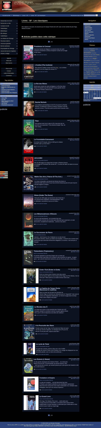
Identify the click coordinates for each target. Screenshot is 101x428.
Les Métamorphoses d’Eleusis (45, 214)
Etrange (88, 50)
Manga (91, 60)
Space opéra (90, 72)
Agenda (9, 58)
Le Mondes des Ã (40, 307)
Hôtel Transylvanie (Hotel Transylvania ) (7, 102)
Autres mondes (88, 27)
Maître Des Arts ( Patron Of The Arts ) (48, 177)
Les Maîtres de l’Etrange (7, 38)
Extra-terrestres (88, 29)
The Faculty (4, 103)
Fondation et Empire (47, 378)
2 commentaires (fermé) (40, 234)
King (57, 67)
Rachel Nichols (40, 102)
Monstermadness (75, 344)
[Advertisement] (8, 140)
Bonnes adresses (5, 46)
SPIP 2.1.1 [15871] (20, 425)
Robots (86, 39)
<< (85, 85)
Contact (9, 71)
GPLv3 (53, 425)
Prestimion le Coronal (42, 46)
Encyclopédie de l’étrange (7, 48)
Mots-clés (8, 60)
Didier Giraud (76, 251)
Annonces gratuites (6, 43)
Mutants (87, 33)
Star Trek (96, 72)
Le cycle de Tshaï (42, 344)
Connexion (9, 75)
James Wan (4, 98)
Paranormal (87, 36)
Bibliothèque (16, 15)
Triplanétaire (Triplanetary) (44, 251)
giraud (77, 177)
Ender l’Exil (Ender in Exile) (49, 270)
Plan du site (9, 68)
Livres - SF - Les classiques (38, 15)
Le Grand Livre (45, 396)
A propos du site (5, 26)
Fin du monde (92, 54)
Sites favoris (9, 63)
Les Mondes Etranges (23, 2)
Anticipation (88, 26)
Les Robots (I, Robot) (42, 359)
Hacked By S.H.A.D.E (6, 21)
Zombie (86, 77)
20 (51, 41)
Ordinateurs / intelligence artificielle (90, 64)
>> (98, 85)
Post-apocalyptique (93, 66)
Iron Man (4, 99)
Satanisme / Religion (92, 70)
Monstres (86, 62)
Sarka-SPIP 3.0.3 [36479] (32, 425)
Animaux (86, 48)
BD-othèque (4, 33)
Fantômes (86, 54)
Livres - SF (25, 15)
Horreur (90, 56)
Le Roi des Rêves (40, 84)
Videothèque (4, 28)
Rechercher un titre (6, 23)
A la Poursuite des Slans (45, 325)
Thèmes (92, 45)
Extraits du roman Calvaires (8, 89)
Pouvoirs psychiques (88, 68)
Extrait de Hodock (6, 85)
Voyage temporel (92, 76)
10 (93, 41)
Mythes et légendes (89, 35)
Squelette (58, 425)
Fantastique (93, 52)
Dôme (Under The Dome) (43, 195)
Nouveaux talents (5, 41)
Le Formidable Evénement (44, 139)
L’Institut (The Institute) (43, 65)
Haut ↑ (75, 426)
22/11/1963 (38, 158)
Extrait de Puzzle (5, 91)
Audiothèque (4, 36)
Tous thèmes (97, 74)
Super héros (91, 74)
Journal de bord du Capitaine (8, 51)
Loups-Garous (90, 58)
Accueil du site (6, 15)
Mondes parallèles (89, 32)
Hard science (88, 30)
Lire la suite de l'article (41, 54)
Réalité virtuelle (96, 68)
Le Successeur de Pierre (43, 232)
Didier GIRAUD (75, 47)
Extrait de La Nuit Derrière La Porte (8, 88)
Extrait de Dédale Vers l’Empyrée (9, 92)
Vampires (86, 76)
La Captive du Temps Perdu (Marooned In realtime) (49, 289)
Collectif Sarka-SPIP (45, 425)
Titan (37, 121)
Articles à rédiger (5, 53)
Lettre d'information (9, 73)
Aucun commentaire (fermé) (41, 160)
